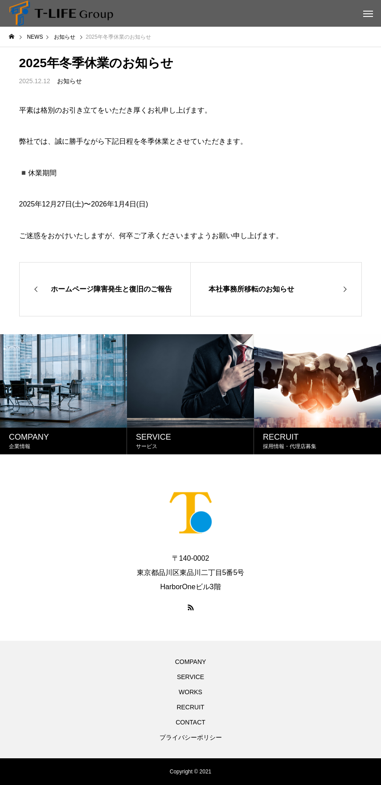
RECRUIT (190, 707)
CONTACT (190, 722)
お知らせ (69, 81)
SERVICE (190, 677)
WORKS (190, 692)
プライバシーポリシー (191, 737)
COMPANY (190, 662)
